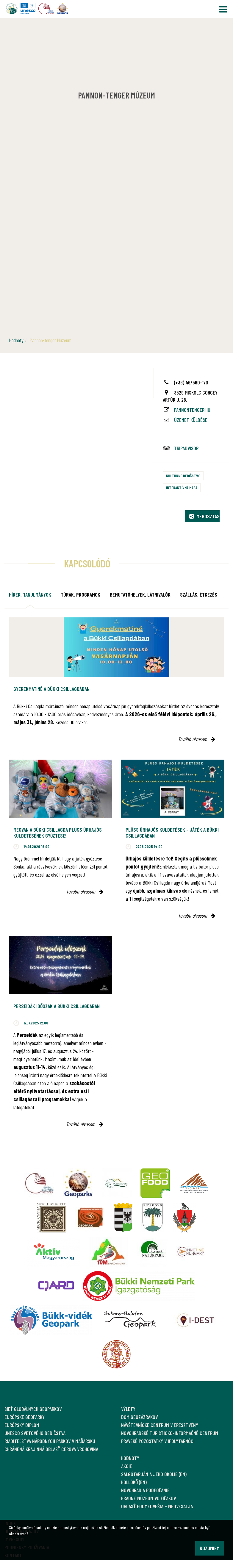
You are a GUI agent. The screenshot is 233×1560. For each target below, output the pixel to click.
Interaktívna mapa (181, 487)
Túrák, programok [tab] (80, 594)
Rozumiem (210, 1548)
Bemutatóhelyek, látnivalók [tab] (140, 594)
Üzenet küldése (190, 420)
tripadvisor (186, 448)
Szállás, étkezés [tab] (198, 594)
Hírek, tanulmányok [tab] (30, 594)
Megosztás (204, 516)
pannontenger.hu (192, 409)
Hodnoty (16, 340)
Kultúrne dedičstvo (183, 475)
